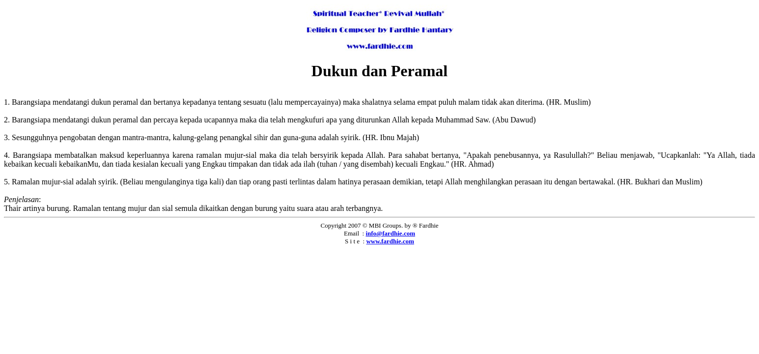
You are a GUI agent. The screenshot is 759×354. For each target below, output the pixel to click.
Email (351, 233)
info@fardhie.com (390, 233)
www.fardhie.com (390, 241)
